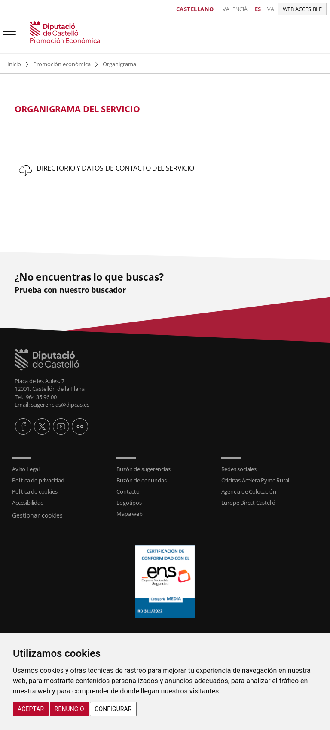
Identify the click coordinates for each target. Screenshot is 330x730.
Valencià (235, 9)
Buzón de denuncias (141, 480)
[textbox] (157, 109)
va (270, 9)
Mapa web (129, 514)
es (258, 9)
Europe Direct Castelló (248, 502)
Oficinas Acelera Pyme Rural (255, 480)
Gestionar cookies (37, 515)
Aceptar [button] (31, 708)
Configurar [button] (113, 708)
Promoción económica (62, 64)
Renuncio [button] (69, 708)
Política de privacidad (38, 480)
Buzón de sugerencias (143, 469)
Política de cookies (34, 491)
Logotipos (128, 502)
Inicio (14, 64)
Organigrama (119, 64)
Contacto (127, 491)
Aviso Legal (26, 469)
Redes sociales (239, 469)
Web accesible (302, 9)
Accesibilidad (27, 502)
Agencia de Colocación (248, 491)
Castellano (195, 9)
